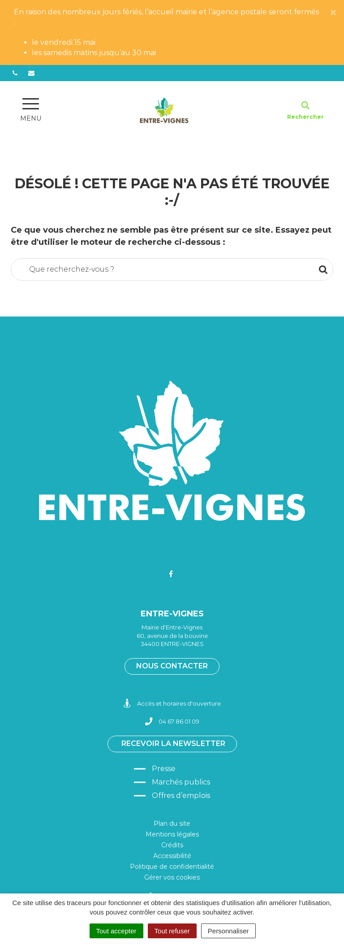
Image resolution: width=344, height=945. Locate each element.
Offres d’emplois (181, 795)
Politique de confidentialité (172, 867)
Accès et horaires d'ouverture (172, 703)
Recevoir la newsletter (173, 743)
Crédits (172, 845)
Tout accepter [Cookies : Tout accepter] (116, 931)
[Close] (333, 13)
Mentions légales (172, 834)
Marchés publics (181, 782)
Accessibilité (172, 856)
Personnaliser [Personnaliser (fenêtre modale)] (228, 931)
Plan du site (172, 823)
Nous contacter (172, 666)
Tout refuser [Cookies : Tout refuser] (172, 931)
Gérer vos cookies (172, 877)
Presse (164, 768)
